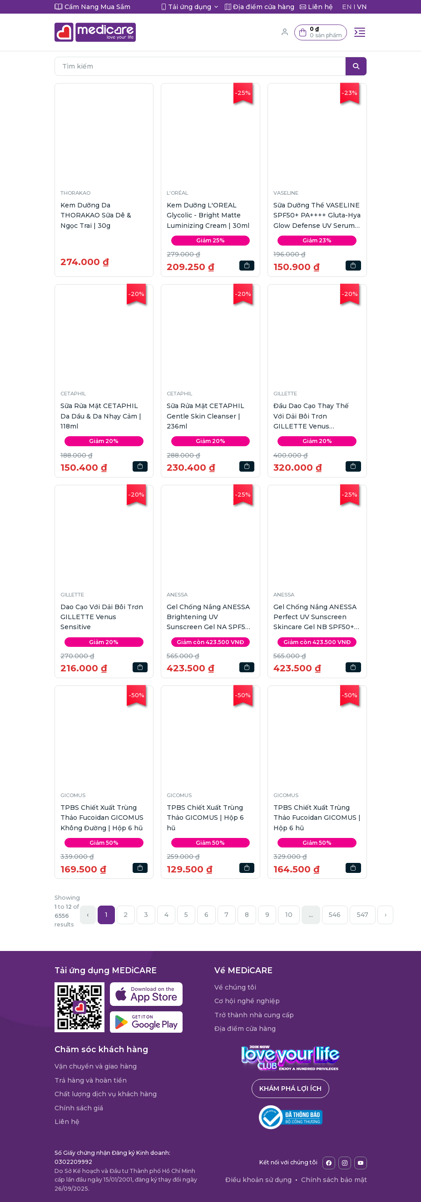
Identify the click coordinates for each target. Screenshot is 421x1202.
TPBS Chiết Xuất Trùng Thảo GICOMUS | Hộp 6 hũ (205, 817)
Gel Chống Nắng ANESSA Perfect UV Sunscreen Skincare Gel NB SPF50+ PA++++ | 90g (315, 617)
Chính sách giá (78, 1108)
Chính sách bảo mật (334, 1180)
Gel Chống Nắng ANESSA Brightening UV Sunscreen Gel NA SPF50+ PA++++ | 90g (210, 617)
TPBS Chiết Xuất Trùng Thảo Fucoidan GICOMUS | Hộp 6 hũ (317, 817)
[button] (320, 32)
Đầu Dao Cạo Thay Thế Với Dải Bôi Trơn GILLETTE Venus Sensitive (311, 416)
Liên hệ (66, 1122)
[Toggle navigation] (359, 32)
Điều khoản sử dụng (258, 1180)
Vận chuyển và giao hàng (95, 1066)
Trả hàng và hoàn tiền (90, 1080)
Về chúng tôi (235, 987)
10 (288, 915)
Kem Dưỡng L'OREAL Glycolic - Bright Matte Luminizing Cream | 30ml (208, 215)
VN (362, 7)
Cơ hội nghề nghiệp (247, 1001)
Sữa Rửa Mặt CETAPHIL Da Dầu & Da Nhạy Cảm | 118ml (100, 416)
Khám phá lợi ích (290, 1088)
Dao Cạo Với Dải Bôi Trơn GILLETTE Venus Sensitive (101, 617)
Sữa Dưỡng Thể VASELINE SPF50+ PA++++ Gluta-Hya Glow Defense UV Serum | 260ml (317, 216)
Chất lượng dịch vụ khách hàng (105, 1094)
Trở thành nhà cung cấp (254, 1015)
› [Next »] (385, 915)
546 (335, 915)
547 (362, 915)
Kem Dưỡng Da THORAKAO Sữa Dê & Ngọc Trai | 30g (95, 215)
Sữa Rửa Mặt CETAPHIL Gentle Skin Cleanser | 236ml (205, 416)
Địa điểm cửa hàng (245, 1029)
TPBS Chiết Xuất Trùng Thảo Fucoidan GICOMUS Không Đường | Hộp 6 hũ (102, 817)
